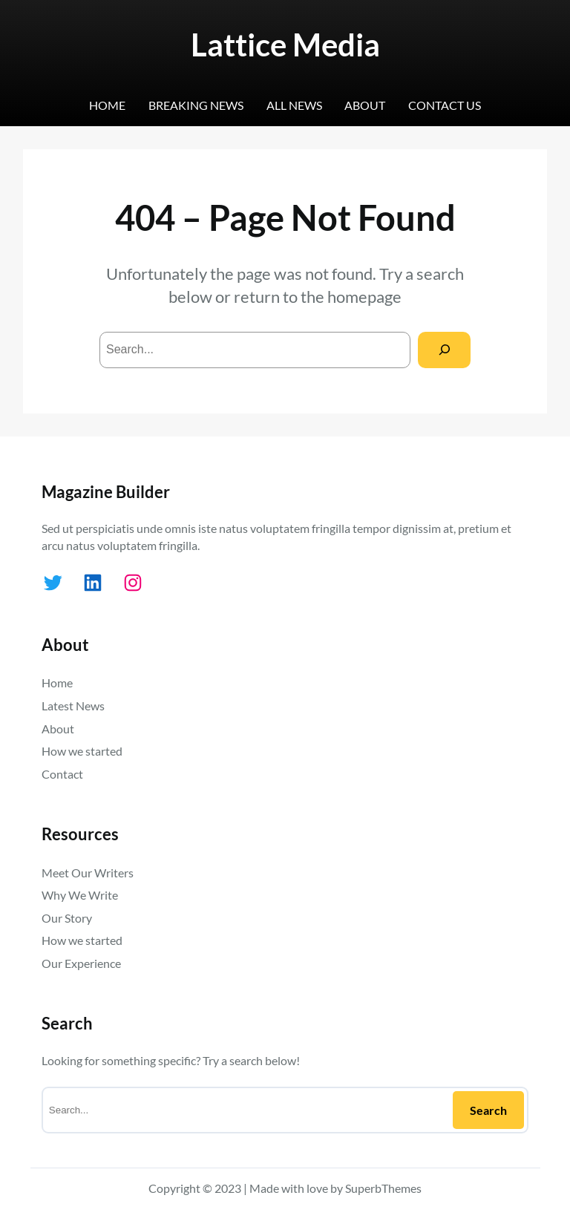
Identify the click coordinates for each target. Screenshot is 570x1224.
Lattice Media (285, 44)
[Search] (444, 350)
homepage (364, 297)
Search (488, 1110)
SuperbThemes (383, 1188)
